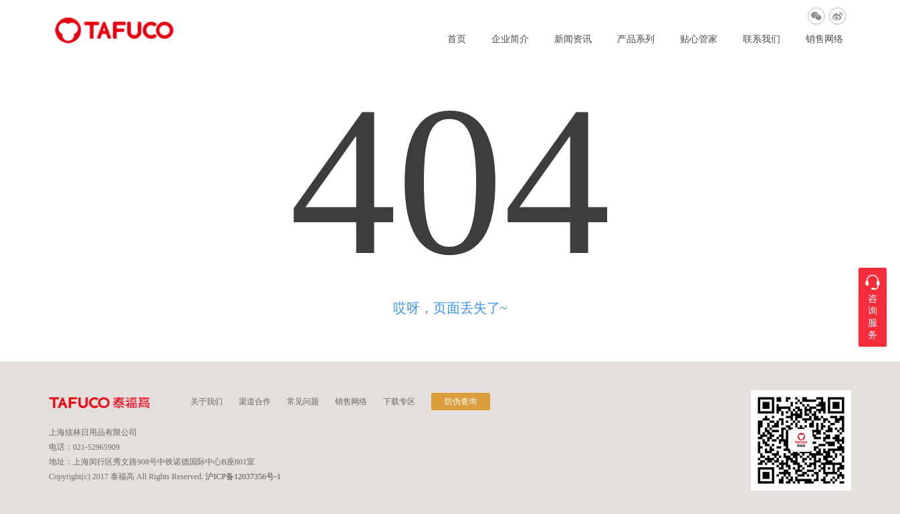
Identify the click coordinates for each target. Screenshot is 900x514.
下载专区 (399, 402)
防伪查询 (461, 401)
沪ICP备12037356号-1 (243, 477)
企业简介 (510, 39)
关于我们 (207, 402)
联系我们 (761, 39)
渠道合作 (255, 402)
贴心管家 (698, 39)
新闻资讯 (573, 39)
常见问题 (303, 402)
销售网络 (824, 39)
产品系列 (636, 39)
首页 (456, 39)
